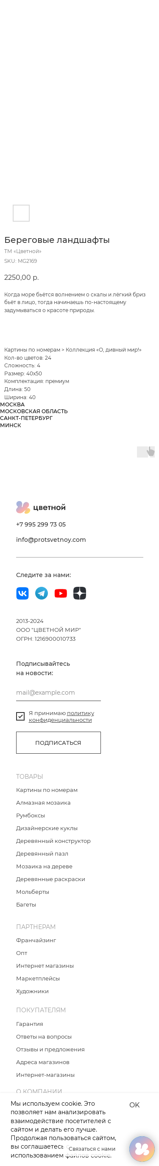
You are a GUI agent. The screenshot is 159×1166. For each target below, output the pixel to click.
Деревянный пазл (42, 853)
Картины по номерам (32, 349)
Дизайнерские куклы (47, 828)
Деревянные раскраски (50, 879)
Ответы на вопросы (44, 1036)
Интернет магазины (45, 965)
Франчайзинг (36, 940)
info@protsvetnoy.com (51, 540)
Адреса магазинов (43, 1062)
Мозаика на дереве (44, 866)
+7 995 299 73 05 (41, 524)
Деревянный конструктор (53, 840)
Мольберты (32, 891)
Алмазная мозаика (43, 802)
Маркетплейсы (38, 978)
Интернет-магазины (45, 1074)
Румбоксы (30, 815)
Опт (21, 952)
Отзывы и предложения (50, 1049)
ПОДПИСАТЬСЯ (58, 742)
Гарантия (29, 1023)
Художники (32, 991)
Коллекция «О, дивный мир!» (104, 349)
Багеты (26, 904)
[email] (58, 692)
